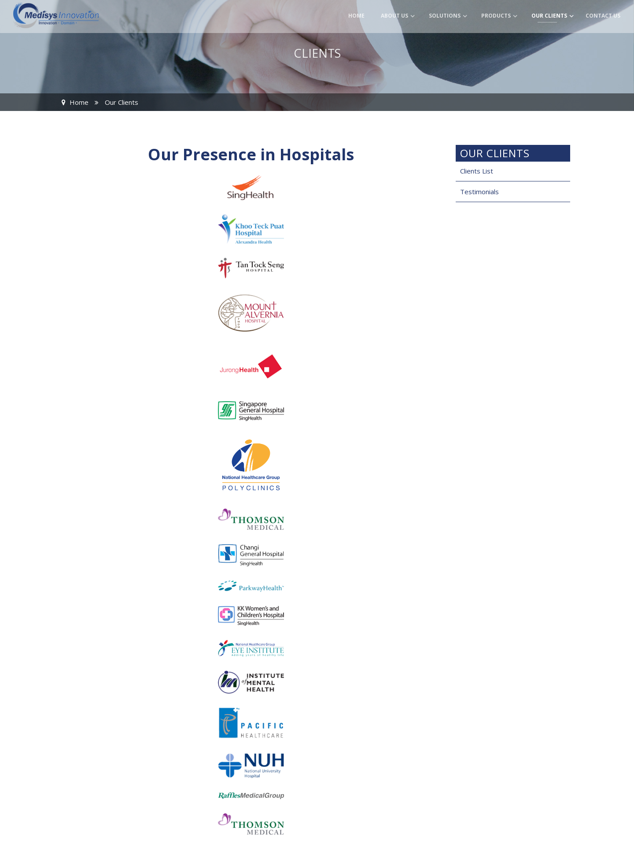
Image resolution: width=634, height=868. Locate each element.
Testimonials (479, 191)
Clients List (476, 170)
